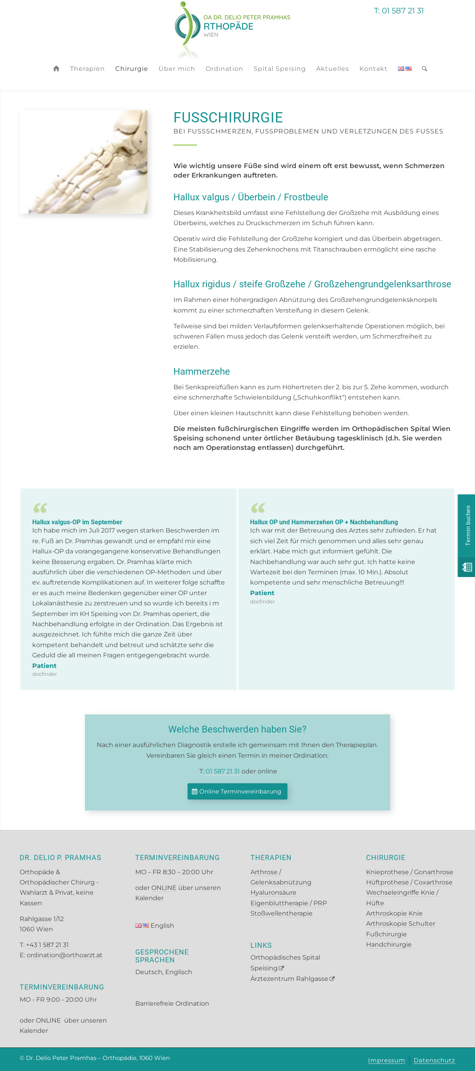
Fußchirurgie (386, 934)
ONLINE (49, 1020)
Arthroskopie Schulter (400, 923)
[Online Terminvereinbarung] (237, 791)
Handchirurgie (389, 944)
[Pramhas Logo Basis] (238, 29)
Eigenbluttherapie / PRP (288, 903)
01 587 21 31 (223, 771)
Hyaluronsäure (273, 892)
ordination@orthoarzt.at (65, 955)
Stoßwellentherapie (281, 913)
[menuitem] (56, 69)
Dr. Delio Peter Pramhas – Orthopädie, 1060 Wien (98, 1058)
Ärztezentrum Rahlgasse (289, 978)
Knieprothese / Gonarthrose (409, 872)
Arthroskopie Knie (394, 913)
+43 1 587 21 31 (47, 945)
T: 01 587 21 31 (399, 10)
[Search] (422, 69)
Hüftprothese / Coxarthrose (409, 882)
